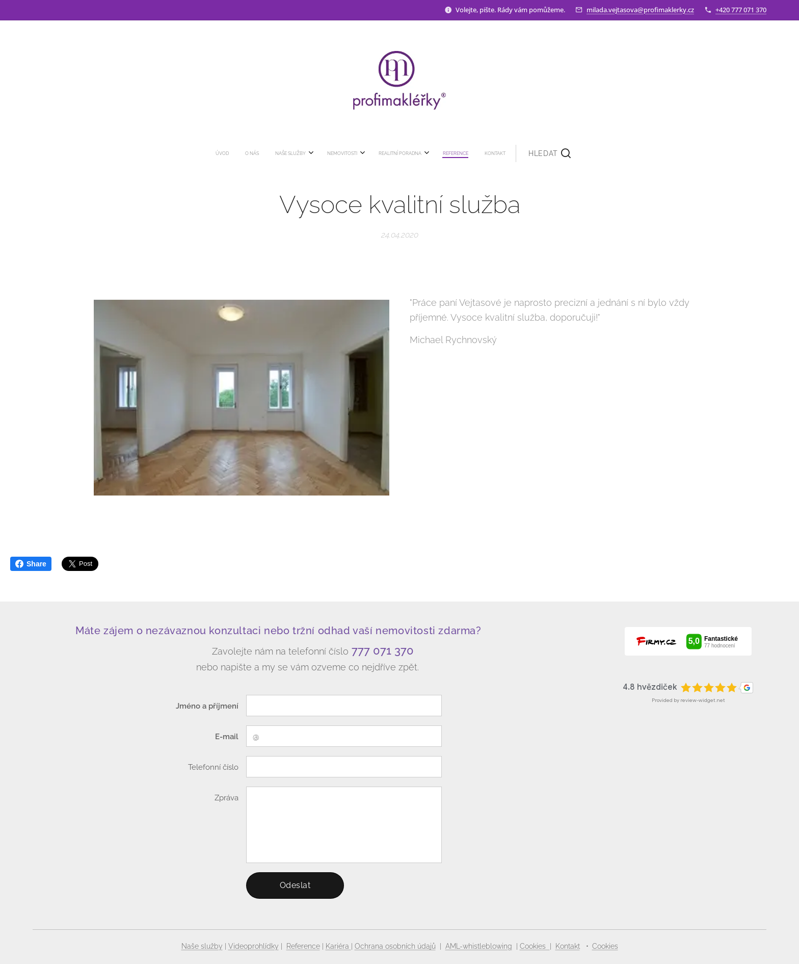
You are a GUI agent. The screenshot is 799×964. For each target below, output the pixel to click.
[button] (461, 153)
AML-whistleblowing (478, 946)
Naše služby (202, 946)
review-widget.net (702, 700)
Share (30, 564)
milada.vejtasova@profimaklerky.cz (640, 9)
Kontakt (567, 946)
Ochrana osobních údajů (395, 946)
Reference (303, 946)
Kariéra (338, 946)
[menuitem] (308, 153)
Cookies (535, 946)
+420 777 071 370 (740, 9)
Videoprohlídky (253, 946)
